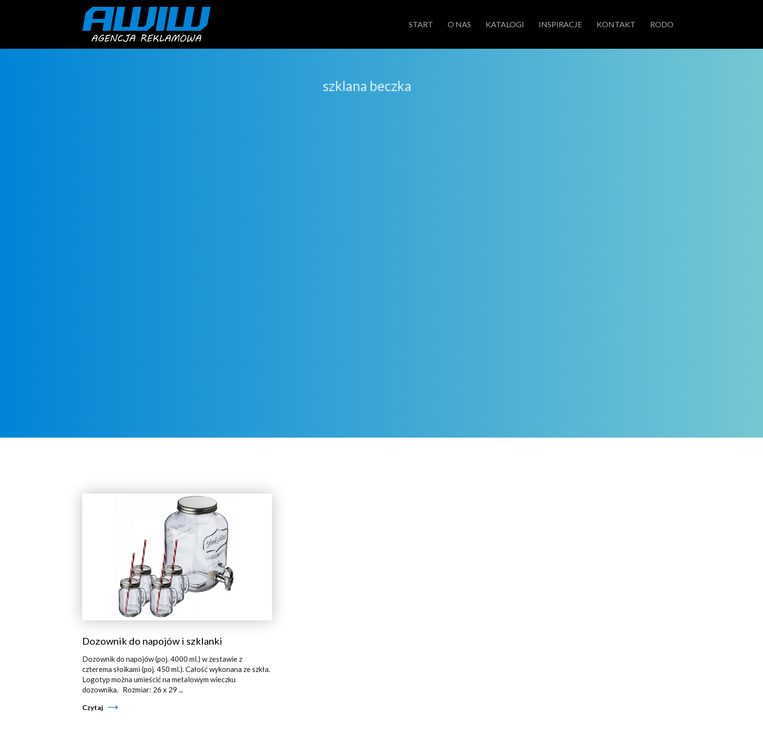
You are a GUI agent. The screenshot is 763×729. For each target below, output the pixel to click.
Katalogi (505, 24)
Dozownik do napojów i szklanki (152, 641)
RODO (661, 24)
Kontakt (616, 24)
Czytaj (92, 707)
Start (421, 24)
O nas (459, 24)
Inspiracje (560, 24)
